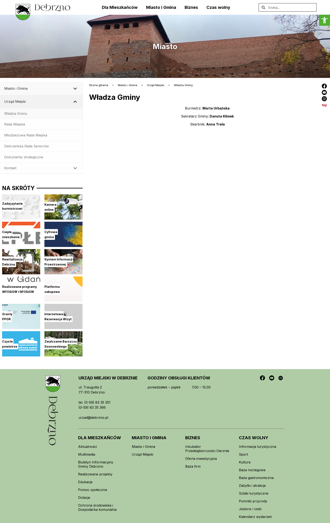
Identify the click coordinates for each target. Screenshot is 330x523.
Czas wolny (218, 7)
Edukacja (85, 482)
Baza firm (193, 466)
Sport (243, 454)
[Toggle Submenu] (75, 88)
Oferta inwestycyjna (201, 458)
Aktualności (87, 446)
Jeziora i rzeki (250, 509)
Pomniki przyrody (253, 501)
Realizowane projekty (95, 474)
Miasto (165, 46)
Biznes (191, 7)
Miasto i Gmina (161, 7)
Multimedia (86, 454)
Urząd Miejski (142, 454)
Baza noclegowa (252, 470)
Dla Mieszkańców (120, 7)
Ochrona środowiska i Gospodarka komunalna (97, 507)
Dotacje (84, 497)
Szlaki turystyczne (253, 493)
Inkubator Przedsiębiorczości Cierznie (207, 448)
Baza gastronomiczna (256, 478)
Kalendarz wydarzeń (255, 517)
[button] (324, 20)
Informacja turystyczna (257, 446)
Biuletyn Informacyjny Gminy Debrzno (95, 464)
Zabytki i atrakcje (252, 485)
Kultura (244, 462)
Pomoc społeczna (92, 490)
